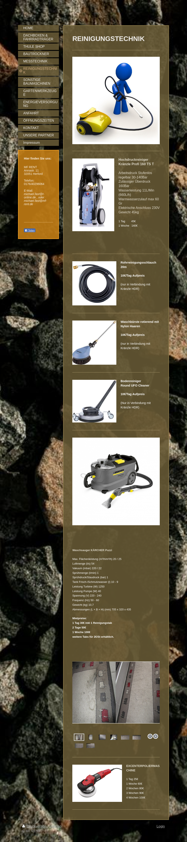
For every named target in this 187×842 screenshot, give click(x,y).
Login (161, 826)
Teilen (30, 230)
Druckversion (34, 826)
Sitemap (55, 826)
